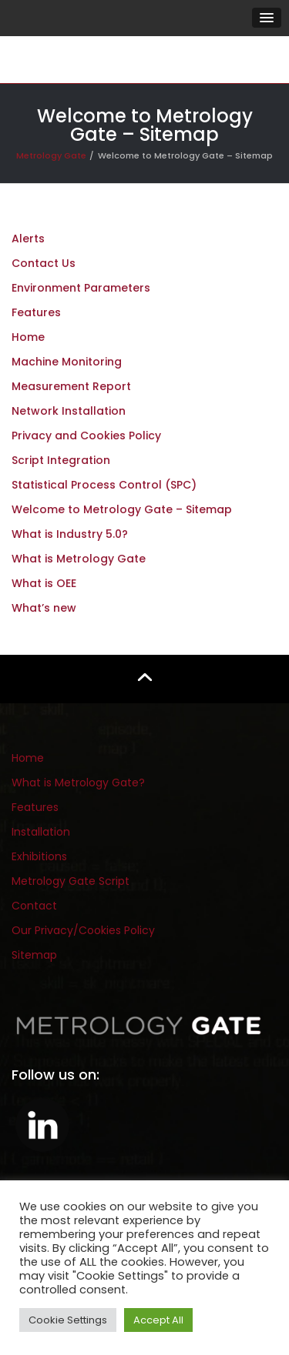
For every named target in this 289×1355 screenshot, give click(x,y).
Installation (41, 831)
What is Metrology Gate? (78, 782)
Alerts (28, 238)
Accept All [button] (158, 1320)
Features (36, 312)
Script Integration (61, 460)
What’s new (44, 608)
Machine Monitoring (67, 361)
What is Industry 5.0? (70, 534)
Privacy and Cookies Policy (86, 435)
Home (28, 337)
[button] (266, 18)
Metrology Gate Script (70, 881)
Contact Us (44, 263)
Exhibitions (39, 856)
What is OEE (44, 583)
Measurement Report (71, 386)
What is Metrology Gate (79, 558)
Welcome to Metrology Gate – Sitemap (122, 509)
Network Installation (69, 411)
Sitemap (34, 955)
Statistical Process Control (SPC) (104, 484)
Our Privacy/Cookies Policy (83, 930)
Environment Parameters (81, 287)
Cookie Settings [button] (68, 1320)
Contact (34, 905)
